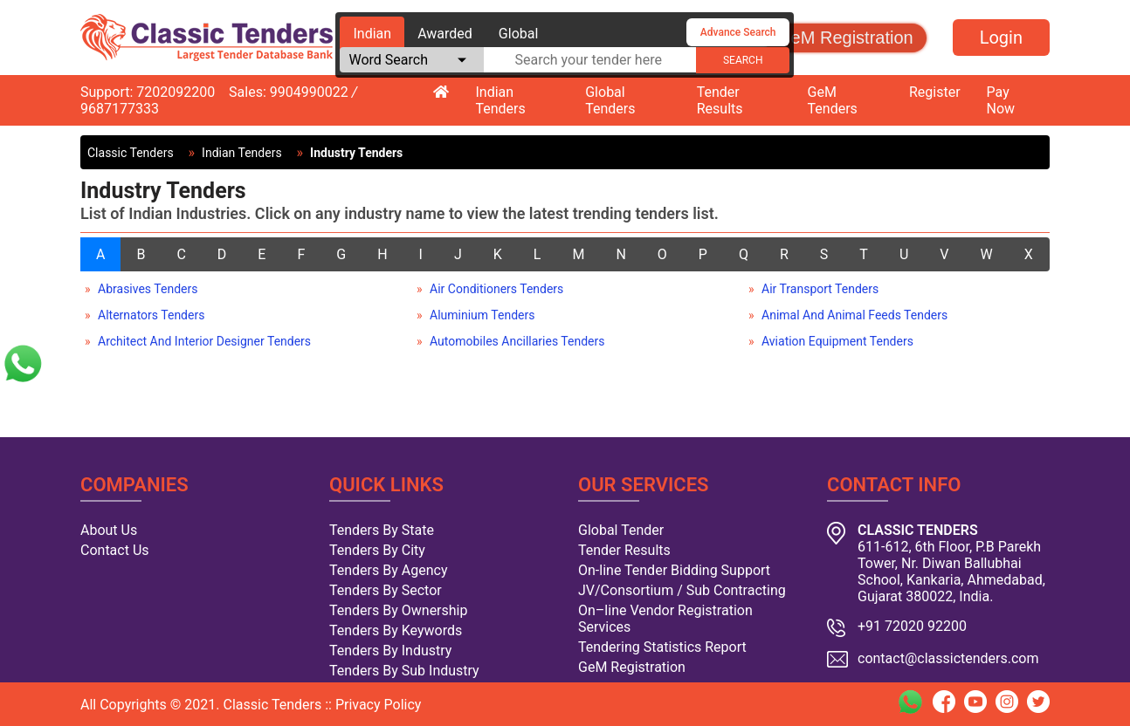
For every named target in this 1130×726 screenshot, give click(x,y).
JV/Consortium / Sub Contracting (682, 590)
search (743, 60)
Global (519, 33)
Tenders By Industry (390, 650)
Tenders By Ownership (398, 610)
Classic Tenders (130, 153)
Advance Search (738, 32)
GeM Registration (845, 37)
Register (935, 92)
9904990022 (309, 92)
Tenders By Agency (388, 570)
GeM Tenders (833, 100)
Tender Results (720, 100)
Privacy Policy (378, 704)
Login (1001, 37)
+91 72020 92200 (912, 626)
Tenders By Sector (385, 590)
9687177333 (119, 108)
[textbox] (589, 59)
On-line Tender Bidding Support (674, 570)
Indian (372, 33)
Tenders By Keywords (395, 630)
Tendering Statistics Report (662, 647)
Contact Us (114, 550)
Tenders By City (377, 550)
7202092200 (175, 92)
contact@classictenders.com (948, 658)
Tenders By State (381, 530)
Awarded (444, 33)
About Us (108, 530)
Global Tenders (610, 100)
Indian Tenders (500, 100)
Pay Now (1001, 100)
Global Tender (621, 530)
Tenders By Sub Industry (404, 670)
